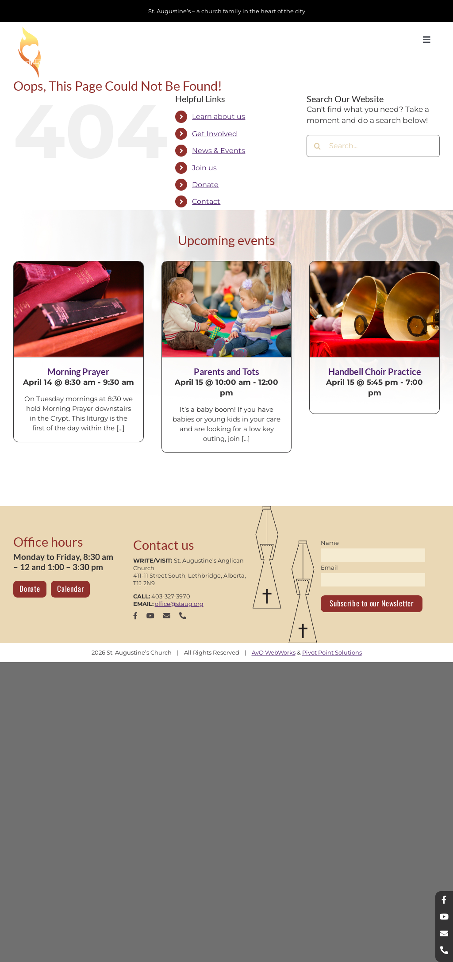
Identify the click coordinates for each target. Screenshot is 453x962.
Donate (205, 184)
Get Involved (214, 134)
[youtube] (150, 615)
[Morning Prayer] (78, 309)
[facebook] (135, 615)
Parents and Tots (226, 371)
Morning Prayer (78, 371)
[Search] (318, 146)
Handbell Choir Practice (374, 371)
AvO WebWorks (274, 652)
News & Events (218, 150)
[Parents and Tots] (227, 309)
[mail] (166, 615)
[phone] (182, 615)
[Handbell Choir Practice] (374, 309)
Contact (206, 201)
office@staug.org (179, 603)
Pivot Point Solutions (332, 652)
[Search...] (373, 146)
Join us (204, 168)
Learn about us (218, 116)
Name (330, 542)
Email (329, 567)
